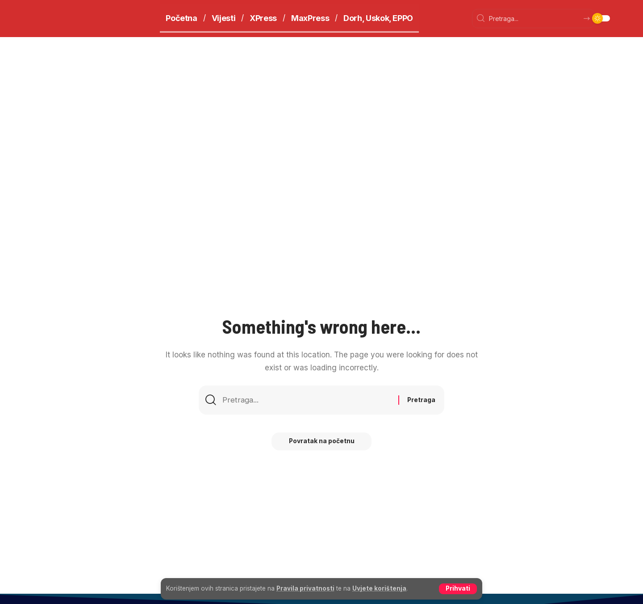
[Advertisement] (321, 104)
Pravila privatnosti (305, 588)
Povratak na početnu (321, 442)
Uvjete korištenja (379, 588)
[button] (457, 588)
